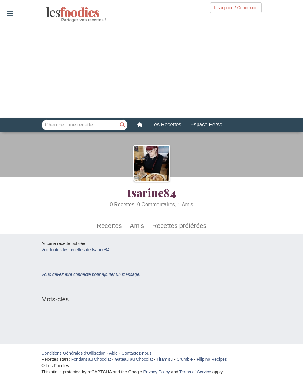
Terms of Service (195, 371)
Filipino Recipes (212, 359)
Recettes (109, 225)
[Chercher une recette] (122, 124)
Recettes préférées (179, 225)
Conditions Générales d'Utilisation (74, 353)
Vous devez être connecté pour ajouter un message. (91, 274)
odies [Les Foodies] (47, 12)
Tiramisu (165, 359)
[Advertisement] (151, 70)
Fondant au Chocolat (91, 359)
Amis (137, 225)
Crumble (185, 359)
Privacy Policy (156, 371)
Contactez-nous (136, 353)
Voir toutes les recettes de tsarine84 (76, 249)
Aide (113, 353)
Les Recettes (166, 124)
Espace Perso (206, 124)
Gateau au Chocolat (134, 359)
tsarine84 (151, 192)
